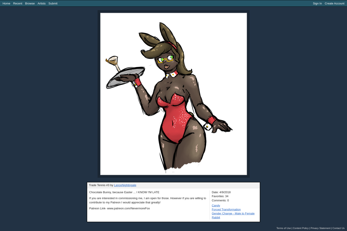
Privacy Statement (321, 228)
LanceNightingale (125, 185)
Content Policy (300, 228)
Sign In (317, 3)
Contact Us (338, 228)
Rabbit (216, 217)
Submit (52, 3)
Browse (30, 3)
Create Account (334, 3)
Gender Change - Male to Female (233, 213)
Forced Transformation (226, 209)
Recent (17, 3)
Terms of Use (283, 228)
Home (6, 3)
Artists (42, 3)
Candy (216, 205)
